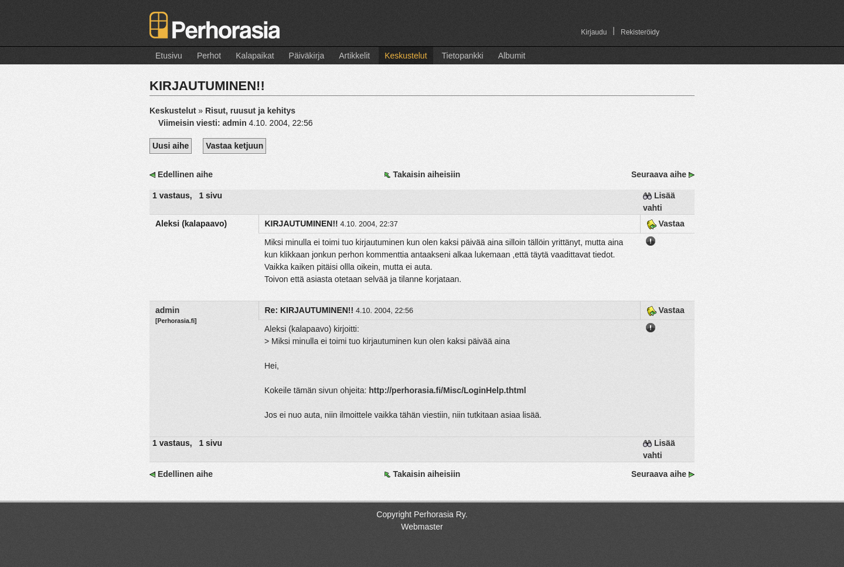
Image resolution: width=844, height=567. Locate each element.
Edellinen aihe (185, 174)
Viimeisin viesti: (203, 123)
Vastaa (665, 223)
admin (167, 310)
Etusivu (168, 55)
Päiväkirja (307, 55)
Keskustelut (405, 55)
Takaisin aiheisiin (426, 174)
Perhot (209, 55)
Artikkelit (354, 55)
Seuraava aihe (658, 174)
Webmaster (422, 526)
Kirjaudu (594, 32)
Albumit (512, 55)
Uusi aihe (170, 145)
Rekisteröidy (640, 32)
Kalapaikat (255, 55)
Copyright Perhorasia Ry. (421, 514)
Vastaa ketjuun (234, 145)
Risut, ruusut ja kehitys (250, 110)
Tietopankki (463, 55)
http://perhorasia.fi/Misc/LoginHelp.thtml (447, 390)
